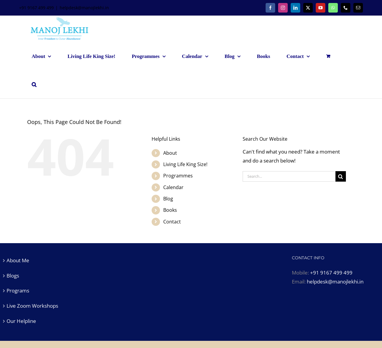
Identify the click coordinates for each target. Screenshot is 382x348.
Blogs (13, 275)
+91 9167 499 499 (331, 272)
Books (170, 210)
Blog (168, 198)
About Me (18, 260)
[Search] (340, 176)
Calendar (173, 187)
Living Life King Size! (185, 164)
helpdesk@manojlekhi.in (84, 7)
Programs (18, 290)
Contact (172, 221)
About (170, 153)
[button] (34, 84)
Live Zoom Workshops (32, 305)
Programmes (178, 175)
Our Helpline (21, 321)
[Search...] (289, 176)
